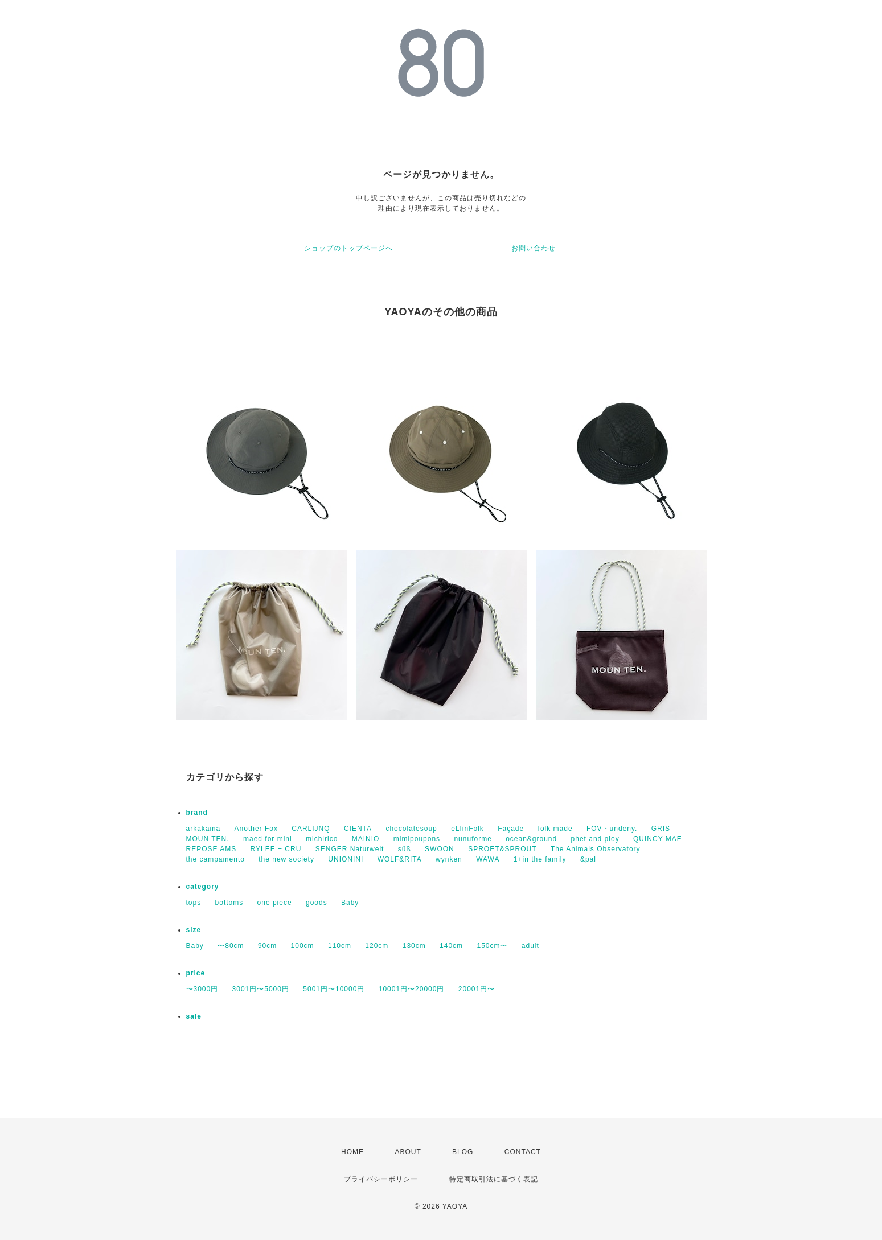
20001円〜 (476, 989)
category (202, 887)
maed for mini (267, 839)
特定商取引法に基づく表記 (493, 1179)
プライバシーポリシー (381, 1179)
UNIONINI (345, 859)
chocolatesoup (411, 829)
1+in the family (540, 859)
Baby (350, 903)
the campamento (215, 859)
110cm (339, 946)
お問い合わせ (533, 248)
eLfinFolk (467, 829)
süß (404, 849)
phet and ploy (595, 839)
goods (316, 903)
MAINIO (366, 839)
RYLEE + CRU (276, 849)
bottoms (229, 903)
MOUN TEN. (207, 839)
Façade (511, 829)
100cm (302, 946)
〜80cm (231, 946)
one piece (274, 903)
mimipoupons (416, 839)
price (196, 973)
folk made (555, 829)
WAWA (487, 859)
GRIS (660, 829)
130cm (414, 946)
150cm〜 (492, 946)
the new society (286, 859)
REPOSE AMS (211, 849)
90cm (267, 946)
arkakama (203, 829)
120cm (376, 946)
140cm (451, 946)
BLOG (462, 1152)
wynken (449, 859)
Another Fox (256, 829)
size (194, 930)
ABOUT (408, 1152)
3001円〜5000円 (260, 989)
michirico (322, 839)
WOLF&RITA (400, 859)
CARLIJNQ (311, 829)
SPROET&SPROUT (502, 849)
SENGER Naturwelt (349, 849)
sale (194, 1016)
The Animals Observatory (596, 849)
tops (194, 903)
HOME (352, 1152)
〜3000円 (202, 989)
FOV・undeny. (611, 829)
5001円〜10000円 (333, 989)
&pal (588, 859)
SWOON (439, 849)
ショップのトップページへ (348, 248)
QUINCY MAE (657, 839)
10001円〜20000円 (412, 989)
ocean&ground (531, 839)
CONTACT (522, 1152)
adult (530, 946)
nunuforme (472, 839)
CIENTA (358, 829)
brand (197, 813)
